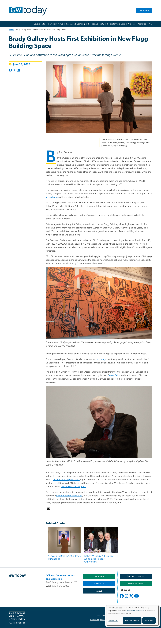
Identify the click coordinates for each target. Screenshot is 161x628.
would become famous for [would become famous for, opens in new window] (69, 496)
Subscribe (144, 10)
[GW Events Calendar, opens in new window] (136, 576)
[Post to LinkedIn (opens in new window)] (18, 70)
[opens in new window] (122, 598)
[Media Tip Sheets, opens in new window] (136, 583)
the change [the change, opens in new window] (100, 359)
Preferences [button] (113, 620)
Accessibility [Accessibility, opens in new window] (104, 619)
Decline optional (132, 620)
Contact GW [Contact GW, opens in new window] (95, 619)
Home (11, 30)
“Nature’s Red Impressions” (66, 479)
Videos (131, 24)
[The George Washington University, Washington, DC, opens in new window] (17, 617)
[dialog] (132, 615)
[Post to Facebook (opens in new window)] (10, 70)
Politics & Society (96, 24)
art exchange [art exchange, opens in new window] (52, 197)
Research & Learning (75, 24)
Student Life (39, 24)
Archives (142, 24)
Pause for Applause (116, 24)
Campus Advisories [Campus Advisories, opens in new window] (105, 615)
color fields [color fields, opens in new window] (114, 375)
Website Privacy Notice (135, 611)
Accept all (149, 620)
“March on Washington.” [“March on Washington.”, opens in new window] (73, 486)
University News (55, 24)
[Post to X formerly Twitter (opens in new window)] (14, 70)
